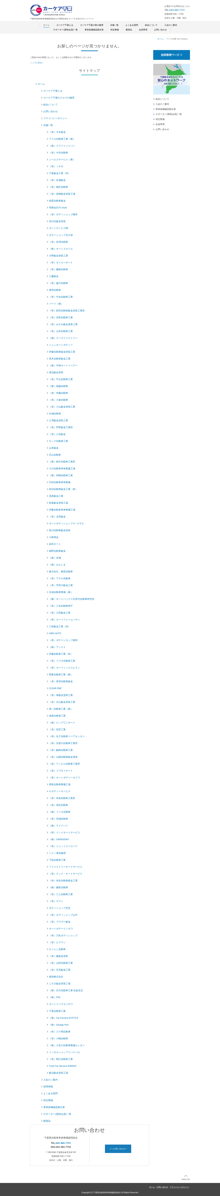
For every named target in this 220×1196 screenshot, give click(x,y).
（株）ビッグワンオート (62, 722)
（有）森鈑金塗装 (58, 956)
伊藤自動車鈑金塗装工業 (62, 351)
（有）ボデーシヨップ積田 (63, 640)
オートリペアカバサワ (61, 1004)
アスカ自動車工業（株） (62, 138)
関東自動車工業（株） (61, 674)
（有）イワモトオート (61, 770)
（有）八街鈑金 (57, 434)
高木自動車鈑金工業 (59, 358)
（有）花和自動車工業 (61, 317)
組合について (151, 25)
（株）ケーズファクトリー (63, 338)
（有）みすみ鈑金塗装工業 (63, 324)
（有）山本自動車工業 (61, 331)
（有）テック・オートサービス (65, 873)
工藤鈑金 (54, 276)
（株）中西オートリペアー (63, 365)
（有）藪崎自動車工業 (61, 750)
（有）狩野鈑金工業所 (61, 427)
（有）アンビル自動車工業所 (64, 763)
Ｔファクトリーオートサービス (65, 866)
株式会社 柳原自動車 (61, 571)
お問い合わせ (160, 29)
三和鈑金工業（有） (59, 626)
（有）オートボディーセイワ (64, 777)
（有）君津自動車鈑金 (61, 681)
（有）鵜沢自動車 (58, 187)
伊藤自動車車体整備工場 (62, 509)
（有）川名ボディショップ (63, 935)
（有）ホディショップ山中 (63, 914)
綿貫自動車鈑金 (57, 200)
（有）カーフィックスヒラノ (64, 667)
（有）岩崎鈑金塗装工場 (62, 193)
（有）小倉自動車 (58, 399)
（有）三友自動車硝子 (61, 605)
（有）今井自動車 (58, 152)
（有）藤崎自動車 (58, 269)
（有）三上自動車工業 (61, 894)
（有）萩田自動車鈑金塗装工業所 (67, 310)
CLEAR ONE (55, 688)
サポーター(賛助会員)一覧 (65, 29)
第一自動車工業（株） (61, 708)
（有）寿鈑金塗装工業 (61, 695)
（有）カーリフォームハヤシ (64, 619)
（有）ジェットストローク (63, 846)
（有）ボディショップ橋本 (63, 214)
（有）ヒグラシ (57, 942)
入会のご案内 (170, 25)
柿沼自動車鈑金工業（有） (63, 489)
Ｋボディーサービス (59, 791)
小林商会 (54, 537)
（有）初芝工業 (57, 729)
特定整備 (114, 29)
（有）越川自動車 (58, 283)
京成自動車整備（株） (61, 592)
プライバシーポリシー (55, 118)
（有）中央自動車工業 (61, 296)
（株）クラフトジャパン (62, 145)
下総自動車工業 (57, 860)
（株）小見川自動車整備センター (67, 1045)
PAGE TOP (186, 1177)
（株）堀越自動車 (58, 386)
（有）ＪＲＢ (56, 166)
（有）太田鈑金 (57, 516)
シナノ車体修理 (57, 853)
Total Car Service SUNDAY (63, 1066)
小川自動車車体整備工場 (62, 468)
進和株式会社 (56, 976)
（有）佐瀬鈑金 (57, 180)
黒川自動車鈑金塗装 (59, 530)
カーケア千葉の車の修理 (91, 25)
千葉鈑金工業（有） (59, 173)
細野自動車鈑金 (57, 551)
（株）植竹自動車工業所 (62, 461)
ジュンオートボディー (61, 344)
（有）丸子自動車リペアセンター (67, 736)
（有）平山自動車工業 (61, 379)
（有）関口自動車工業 (61, 1059)
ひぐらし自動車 (57, 949)
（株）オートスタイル (61, 248)
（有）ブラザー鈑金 (59, 921)
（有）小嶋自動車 (58, 1038)
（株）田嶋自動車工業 (61, 475)
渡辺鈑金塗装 (56, 372)
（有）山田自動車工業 (61, 963)
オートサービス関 (58, 228)
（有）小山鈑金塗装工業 (62, 406)
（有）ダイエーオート (61, 262)
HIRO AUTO (55, 633)
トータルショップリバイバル (64, 1052)
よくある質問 (131, 25)
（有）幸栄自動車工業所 (62, 798)
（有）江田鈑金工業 (59, 612)
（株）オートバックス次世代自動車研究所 (71, 599)
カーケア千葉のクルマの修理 (58, 97)
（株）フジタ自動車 (59, 811)
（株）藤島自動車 (58, 887)
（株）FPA (54, 997)
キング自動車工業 (58, 441)
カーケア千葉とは (64, 25)
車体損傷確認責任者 (94, 29)
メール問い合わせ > (118, 1149)
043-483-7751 (177, 10)
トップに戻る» (36, 63)
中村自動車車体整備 (59, 482)
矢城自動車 (55, 413)
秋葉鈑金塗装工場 (58, 502)
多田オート (55, 544)
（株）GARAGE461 (59, 839)
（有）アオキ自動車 (59, 578)
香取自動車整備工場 (59, 784)
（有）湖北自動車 (58, 805)
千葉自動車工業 (57, 1011)
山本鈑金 (54, 448)
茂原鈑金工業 (56, 496)
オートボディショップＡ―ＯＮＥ (66, 523)
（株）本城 (55, 557)
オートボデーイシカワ (61, 928)
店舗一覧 (114, 25)
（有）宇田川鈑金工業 (61, 585)
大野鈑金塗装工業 (58, 255)
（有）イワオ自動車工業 (62, 660)
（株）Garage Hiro (59, 1024)
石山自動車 (55, 454)
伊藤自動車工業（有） (61, 654)
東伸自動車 (55, 290)
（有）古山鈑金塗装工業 (62, 702)
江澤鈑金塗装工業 (58, 420)
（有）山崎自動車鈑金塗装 (63, 757)
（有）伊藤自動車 (58, 393)
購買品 (129, 29)
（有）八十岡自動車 (59, 1031)
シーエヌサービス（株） (62, 159)
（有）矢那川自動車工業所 (63, 743)
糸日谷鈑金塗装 (57, 221)
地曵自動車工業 (57, 715)
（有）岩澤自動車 (58, 241)
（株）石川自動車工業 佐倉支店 (66, 990)
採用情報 (48, 1086)
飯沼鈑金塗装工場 (58, 1072)
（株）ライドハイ (58, 825)
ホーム (46, 25)
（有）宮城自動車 (58, 818)
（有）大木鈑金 (57, 132)
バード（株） (56, 303)
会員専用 (143, 29)
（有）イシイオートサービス (64, 832)
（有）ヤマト (56, 901)
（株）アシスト (57, 647)
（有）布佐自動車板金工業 (63, 880)
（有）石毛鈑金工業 (59, 969)
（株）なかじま (57, 564)
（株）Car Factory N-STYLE (63, 1017)
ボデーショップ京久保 (61, 235)
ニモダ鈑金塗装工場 (59, 983)
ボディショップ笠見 (59, 908)
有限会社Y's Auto (58, 207)
